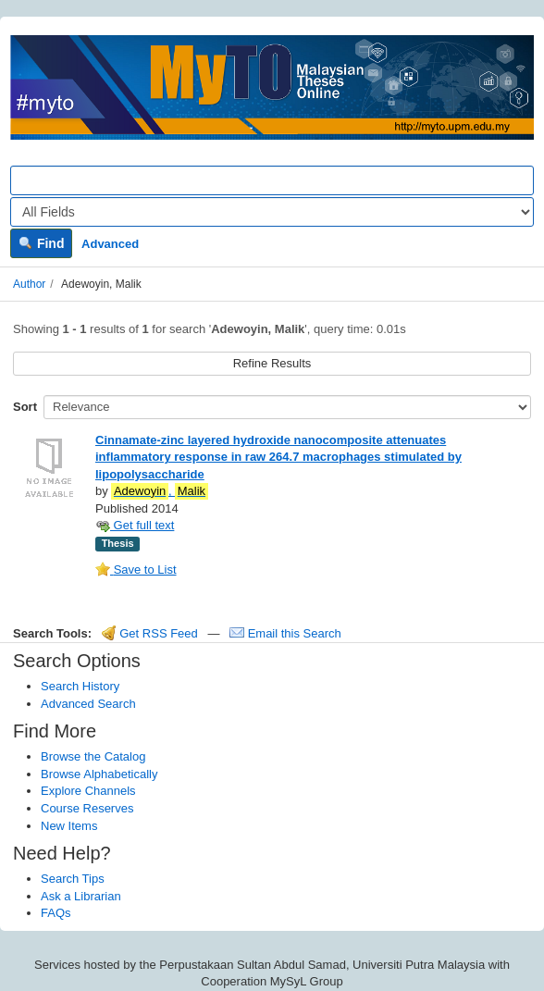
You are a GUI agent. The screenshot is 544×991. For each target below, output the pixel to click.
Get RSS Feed (150, 633)
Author (29, 284)
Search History (80, 686)
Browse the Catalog (93, 756)
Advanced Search (88, 704)
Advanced (110, 244)
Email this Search (285, 633)
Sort (25, 407)
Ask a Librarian (81, 896)
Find (41, 243)
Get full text (134, 525)
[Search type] (272, 212)
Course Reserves (87, 808)
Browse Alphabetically (99, 774)
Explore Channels (88, 791)
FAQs (56, 913)
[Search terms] (272, 180)
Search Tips (73, 879)
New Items (69, 826)
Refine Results (272, 363)
